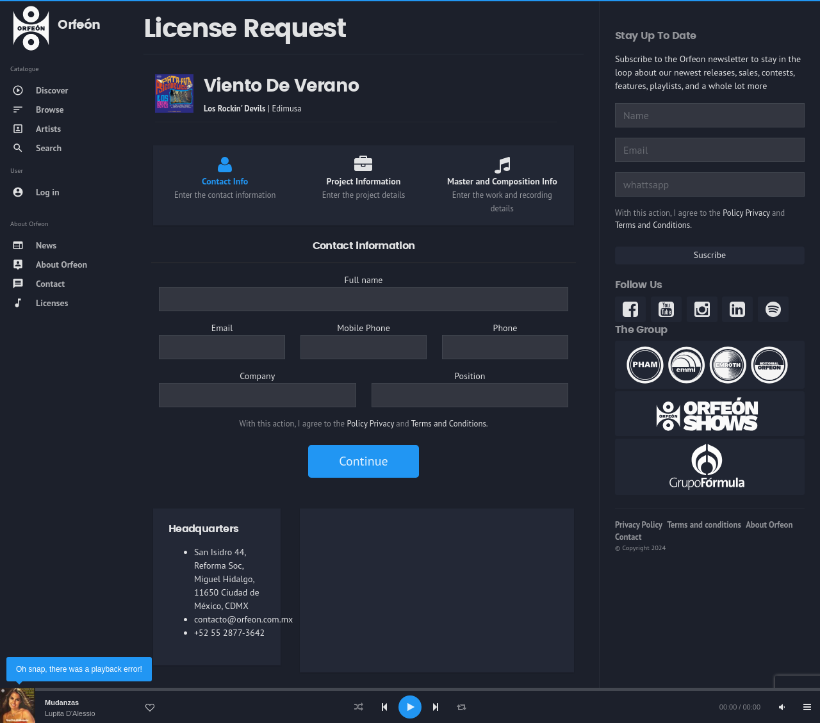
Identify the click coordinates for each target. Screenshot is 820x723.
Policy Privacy (370, 423)
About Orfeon (769, 524)
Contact (628, 537)
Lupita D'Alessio (70, 713)
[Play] (410, 707)
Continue (363, 461)
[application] (410, 707)
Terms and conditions (704, 524)
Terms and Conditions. (449, 423)
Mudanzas (62, 702)
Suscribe (710, 255)
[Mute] (781, 707)
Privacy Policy (638, 524)
